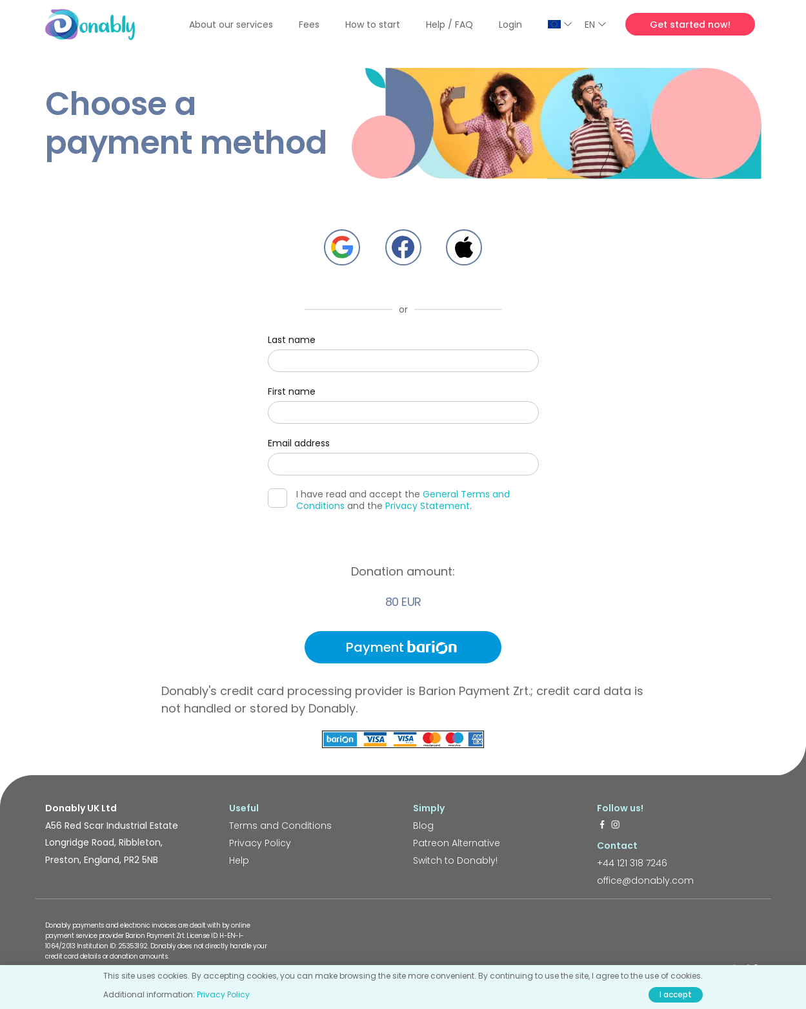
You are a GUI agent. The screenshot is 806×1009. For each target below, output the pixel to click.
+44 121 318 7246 (632, 863)
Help (239, 860)
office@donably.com (645, 880)
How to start (372, 24)
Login (510, 24)
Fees (309, 24)
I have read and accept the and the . (389, 500)
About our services (231, 24)
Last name (292, 339)
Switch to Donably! (455, 860)
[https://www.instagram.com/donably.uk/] (615, 825)
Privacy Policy (260, 843)
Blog (423, 825)
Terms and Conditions (280, 825)
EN (595, 24)
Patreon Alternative (456, 843)
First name (292, 391)
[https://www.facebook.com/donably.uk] (602, 825)
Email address (299, 443)
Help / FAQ (449, 24)
